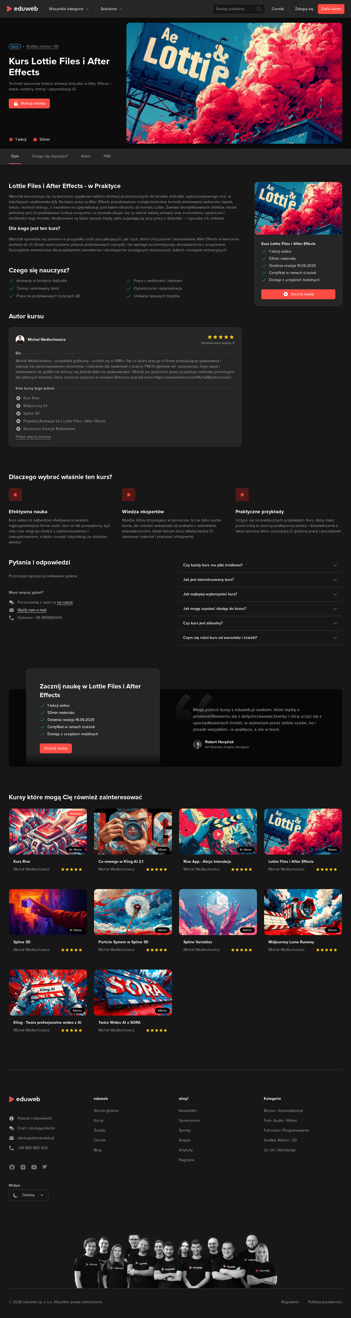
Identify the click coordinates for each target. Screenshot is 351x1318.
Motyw (14, 1185)
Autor (85, 156)
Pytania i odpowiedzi (35, 1118)
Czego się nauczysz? (50, 156)
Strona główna (106, 1110)
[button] (87, 9)
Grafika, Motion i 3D (280, 1140)
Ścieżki (100, 1130)
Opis (15, 156)
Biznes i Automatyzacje (283, 1110)
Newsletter (188, 1110)
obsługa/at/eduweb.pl (36, 1138)
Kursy (98, 1120)
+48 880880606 (48, 617)
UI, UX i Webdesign (280, 1150)
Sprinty (185, 1130)
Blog (97, 1150)
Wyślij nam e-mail (32, 610)
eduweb (101, 1098)
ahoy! (183, 1098)
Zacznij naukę (55, 748)
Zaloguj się (304, 9)
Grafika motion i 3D (42, 46)
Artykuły (186, 1150)
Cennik (278, 9)
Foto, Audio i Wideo (280, 1120)
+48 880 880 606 (33, 1148)
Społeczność (190, 1120)
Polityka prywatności (325, 1302)
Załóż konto (331, 9)
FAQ (107, 156)
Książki (184, 1140)
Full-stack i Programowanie (286, 1130)
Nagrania (186, 1160)
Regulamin (290, 1302)
